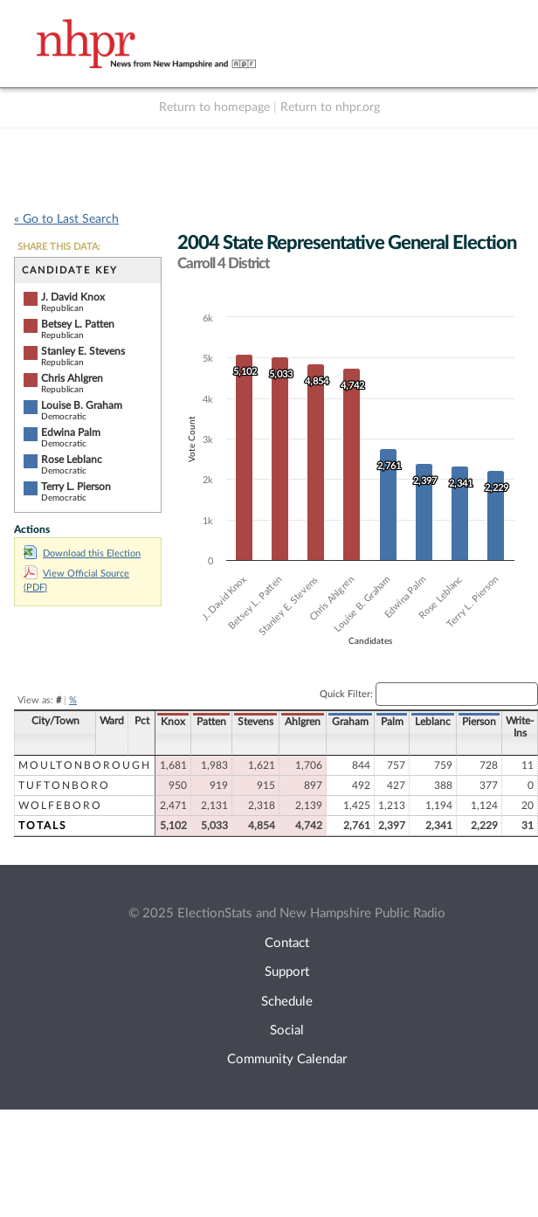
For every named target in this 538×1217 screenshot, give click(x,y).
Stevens (255, 721)
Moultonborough (84, 765)
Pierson (479, 721)
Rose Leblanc (71, 459)
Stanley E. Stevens (83, 351)
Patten (211, 721)
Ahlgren (303, 721)
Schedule (287, 1001)
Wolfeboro (60, 805)
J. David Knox (73, 297)
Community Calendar (287, 1059)
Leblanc (433, 721)
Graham (350, 721)
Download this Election (82, 553)
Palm (392, 721)
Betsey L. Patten (77, 324)
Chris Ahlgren (72, 378)
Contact (287, 943)
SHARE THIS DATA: (58, 247)
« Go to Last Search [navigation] (66, 219)
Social (287, 1030)
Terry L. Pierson (76, 486)
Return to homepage (214, 107)
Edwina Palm (70, 432)
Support (287, 971)
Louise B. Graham (81, 405)
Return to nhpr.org (330, 107)
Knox (173, 721)
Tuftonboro (64, 785)
